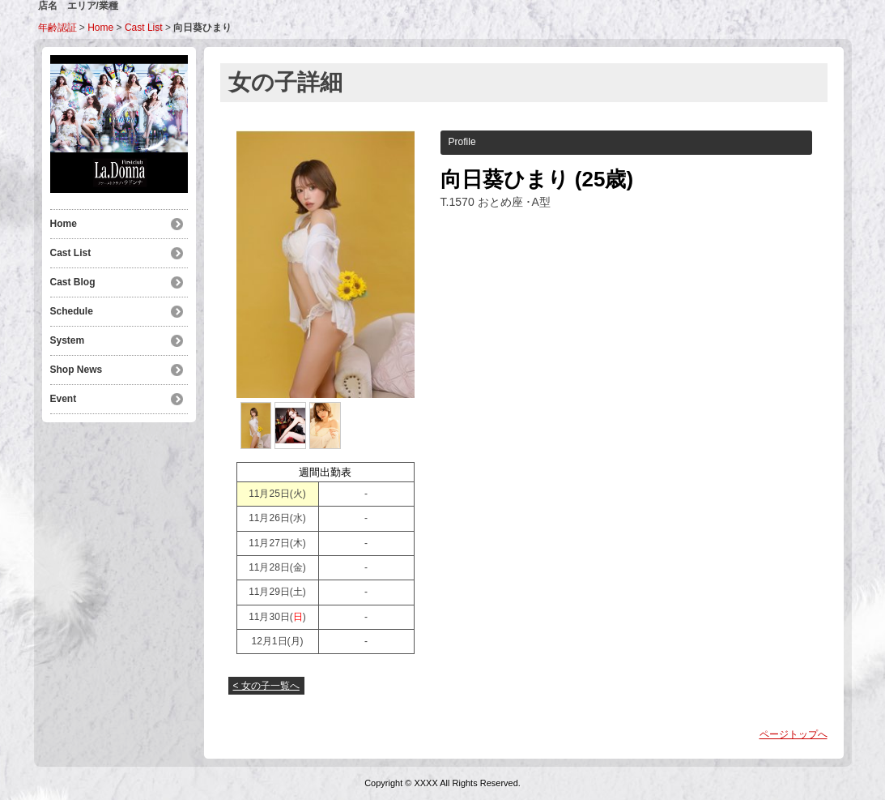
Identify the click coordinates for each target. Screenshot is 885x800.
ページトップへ (793, 734)
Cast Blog (73, 282)
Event (63, 398)
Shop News (76, 369)
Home (100, 27)
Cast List (144, 27)
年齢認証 (57, 27)
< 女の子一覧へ (266, 685)
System (67, 340)
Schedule (71, 311)
